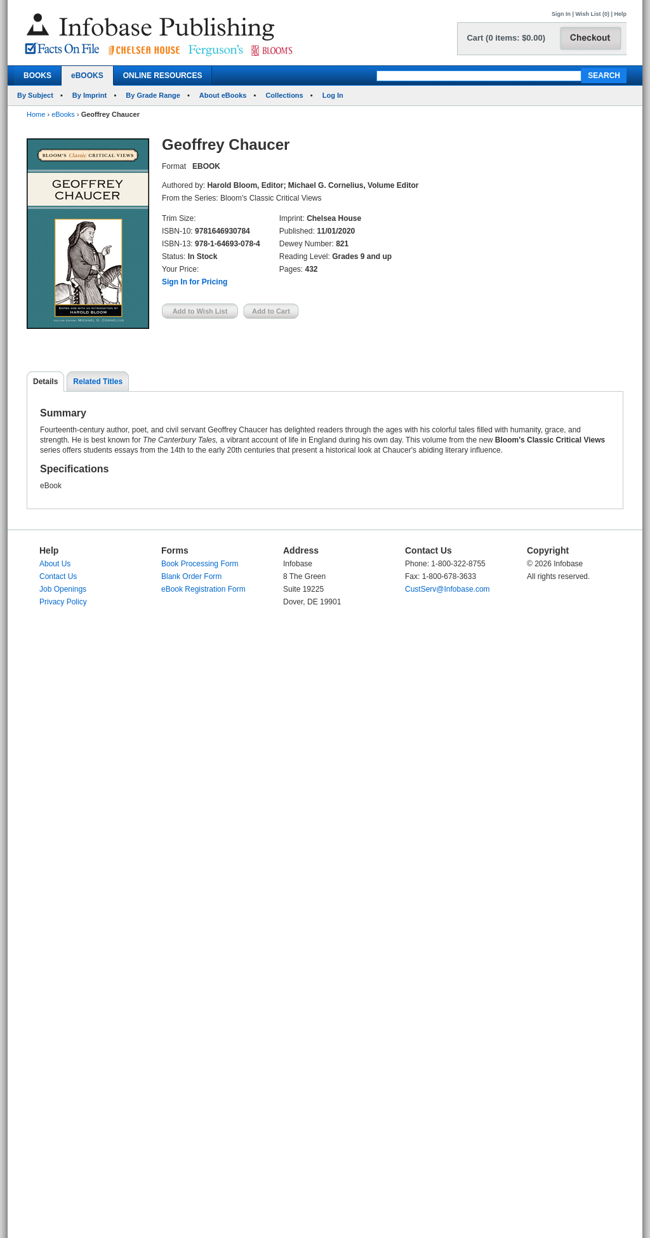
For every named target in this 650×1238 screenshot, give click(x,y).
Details (45, 381)
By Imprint (89, 95)
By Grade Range (153, 95)
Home (36, 114)
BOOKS (37, 75)
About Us (54, 563)
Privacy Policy (63, 601)
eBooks (63, 114)
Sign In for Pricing (194, 281)
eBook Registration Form (203, 589)
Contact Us (58, 576)
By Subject (35, 95)
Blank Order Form (191, 576)
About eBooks (223, 95)
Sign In (561, 14)
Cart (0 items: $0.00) (506, 38)
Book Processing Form (199, 563)
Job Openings (62, 589)
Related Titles (98, 381)
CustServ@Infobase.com (447, 589)
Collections (284, 95)
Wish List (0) (592, 14)
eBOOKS (87, 75)
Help (620, 14)
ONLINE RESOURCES (162, 75)
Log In (332, 95)
